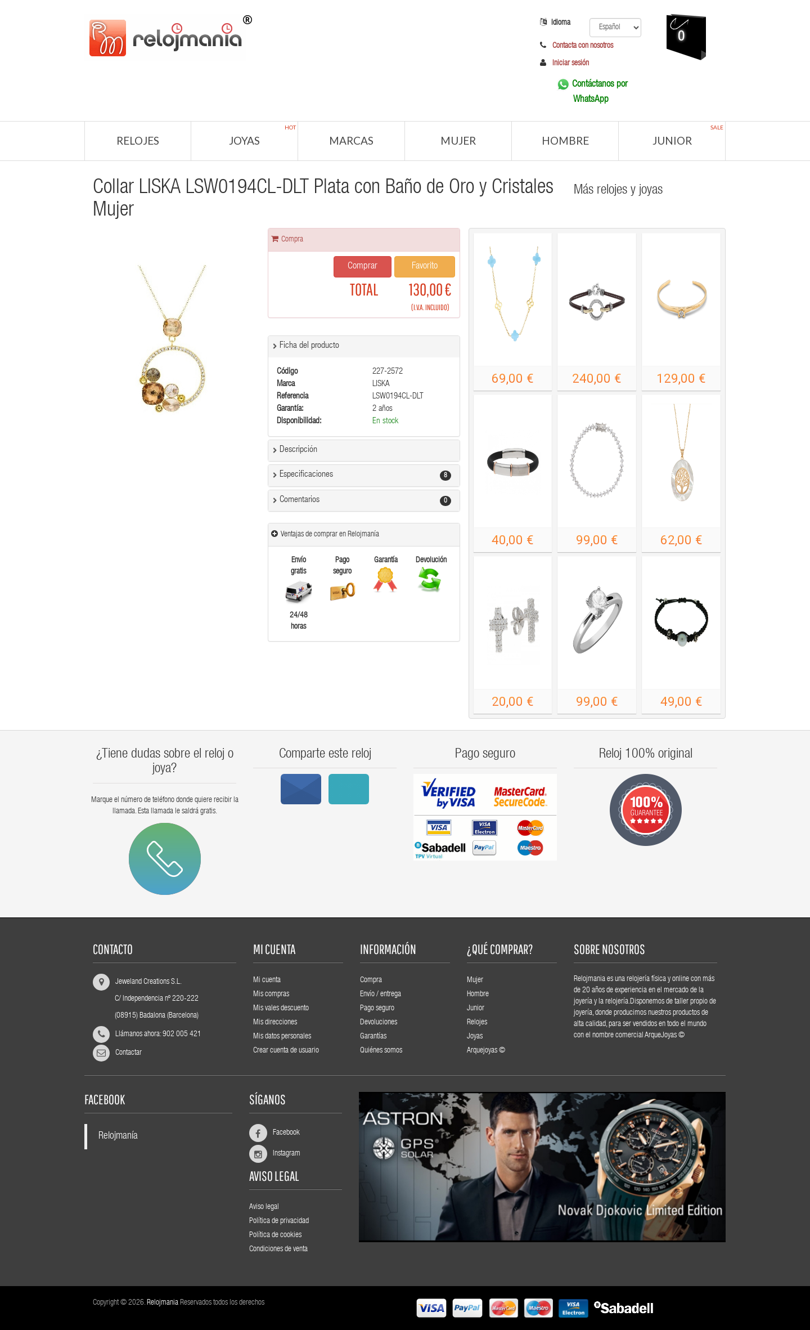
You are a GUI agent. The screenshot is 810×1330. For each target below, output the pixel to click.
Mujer (458, 140)
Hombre (565, 140)
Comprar (362, 266)
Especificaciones (306, 475)
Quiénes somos (381, 1051)
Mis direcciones (275, 1023)
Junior (688, 135)
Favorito (425, 266)
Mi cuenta (267, 980)
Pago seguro (377, 1009)
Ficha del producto (309, 346)
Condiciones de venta (278, 1249)
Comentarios (300, 500)
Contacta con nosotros (582, 46)
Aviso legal (264, 1207)
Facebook (282, 1133)
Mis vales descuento (281, 1009)
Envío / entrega (380, 994)
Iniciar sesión (570, 64)
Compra (371, 980)
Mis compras (271, 994)
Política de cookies (275, 1235)
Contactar (128, 1053)
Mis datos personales (282, 1037)
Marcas (351, 140)
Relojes (137, 140)
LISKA (381, 384)
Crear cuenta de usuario (286, 1051)
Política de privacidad (279, 1221)
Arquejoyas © (486, 1051)
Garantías (373, 1037)
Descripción (298, 450)
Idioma (555, 22)
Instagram (282, 1154)
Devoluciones (378, 1023)
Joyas (262, 135)
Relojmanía (118, 1136)
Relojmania (162, 1303)
